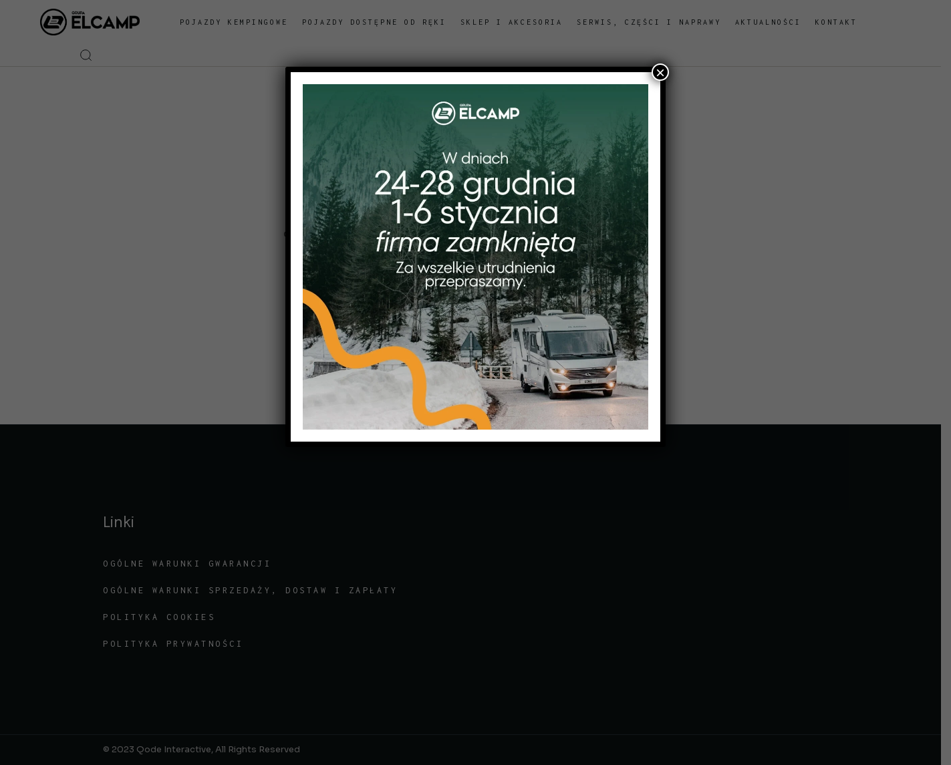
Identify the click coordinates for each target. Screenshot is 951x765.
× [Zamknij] (660, 72)
